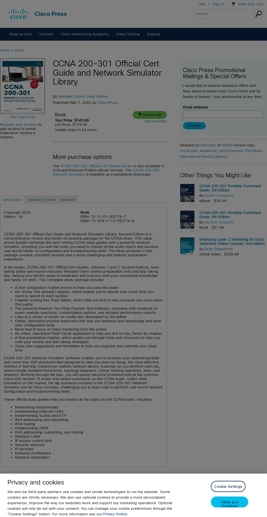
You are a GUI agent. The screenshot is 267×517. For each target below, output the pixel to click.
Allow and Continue (229, 506)
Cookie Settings (228, 489)
